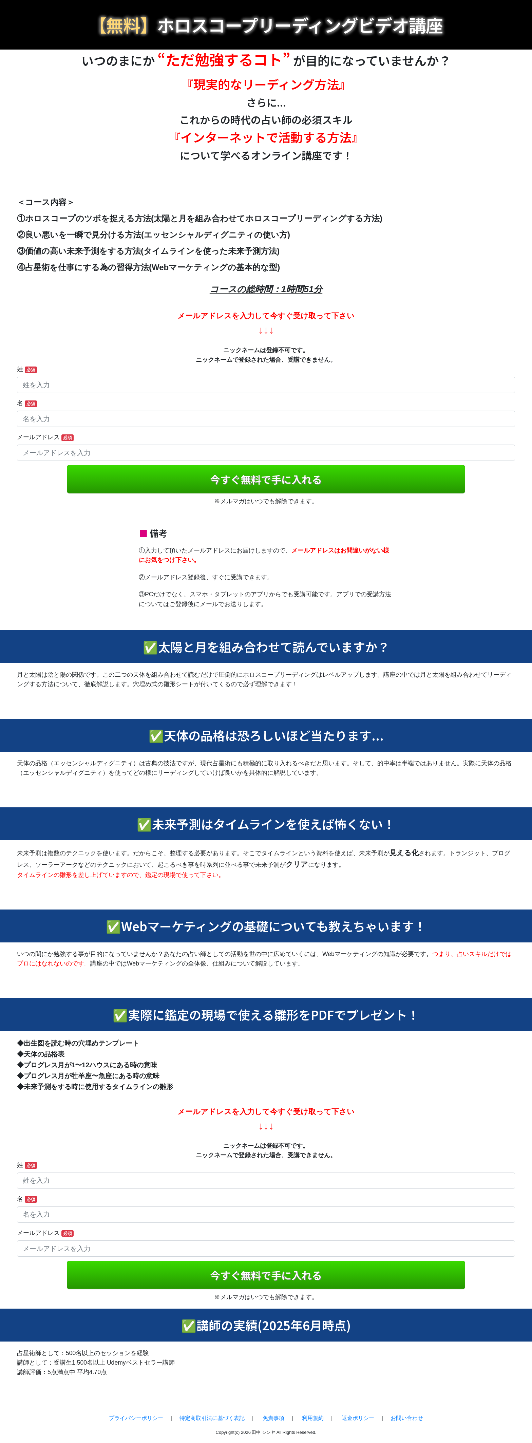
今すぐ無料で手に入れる (266, 479)
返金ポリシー (358, 1418)
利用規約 (313, 1418)
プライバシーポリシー (136, 1418)
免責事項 (273, 1418)
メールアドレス (45, 437)
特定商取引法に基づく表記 (212, 1418)
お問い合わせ (407, 1418)
